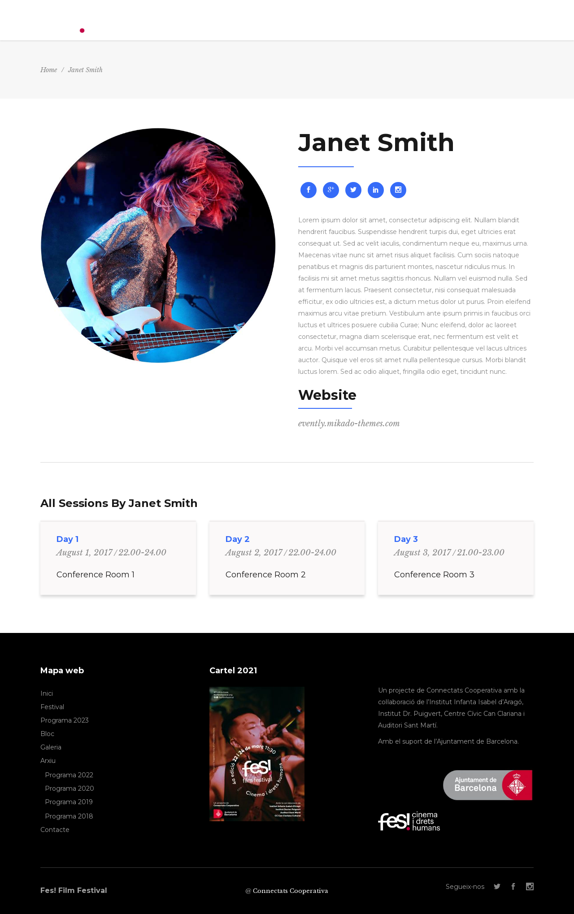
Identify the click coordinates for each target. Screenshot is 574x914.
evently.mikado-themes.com (349, 424)
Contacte (55, 830)
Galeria (50, 747)
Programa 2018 (69, 816)
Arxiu (48, 761)
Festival (52, 707)
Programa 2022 (69, 775)
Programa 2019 (69, 802)
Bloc (47, 734)
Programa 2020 (69, 788)
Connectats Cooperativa (290, 891)
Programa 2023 (64, 720)
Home (48, 70)
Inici (46, 693)
